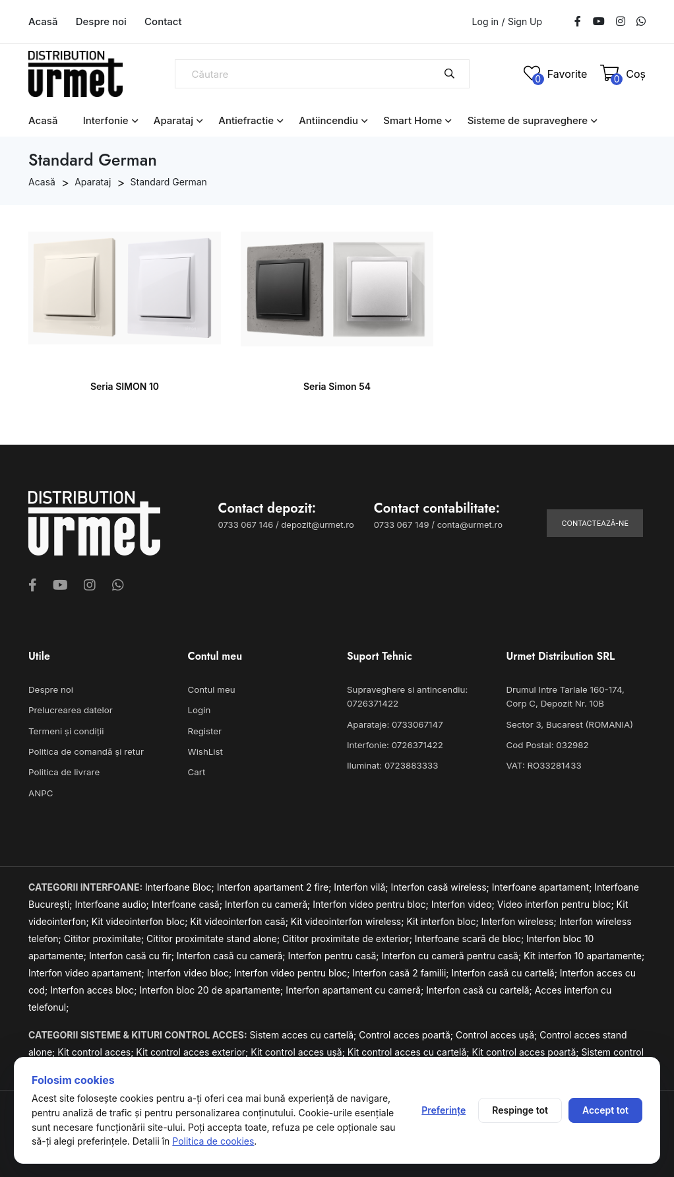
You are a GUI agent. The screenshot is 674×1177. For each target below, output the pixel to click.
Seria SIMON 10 (124, 386)
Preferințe (443, 1110)
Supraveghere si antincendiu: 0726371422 (406, 696)
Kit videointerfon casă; (240, 919)
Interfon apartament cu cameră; (356, 988)
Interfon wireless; (520, 919)
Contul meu (211, 689)
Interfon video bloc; (190, 970)
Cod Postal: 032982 (546, 744)
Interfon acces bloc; (94, 988)
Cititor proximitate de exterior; (348, 936)
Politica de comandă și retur (84, 751)
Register (204, 730)
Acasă (42, 21)
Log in (485, 21)
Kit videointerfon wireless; (349, 919)
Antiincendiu (328, 120)
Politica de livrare (63, 770)
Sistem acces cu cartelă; (304, 1032)
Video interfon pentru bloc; (557, 902)
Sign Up (525, 21)
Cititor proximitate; (105, 936)
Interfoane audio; (113, 902)
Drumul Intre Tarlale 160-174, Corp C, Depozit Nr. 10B (575, 696)
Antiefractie (246, 120)
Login (199, 710)
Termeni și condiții (65, 730)
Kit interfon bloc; (443, 919)
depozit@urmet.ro (317, 524)
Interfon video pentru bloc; (372, 902)
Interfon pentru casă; (334, 953)
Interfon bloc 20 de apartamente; (213, 988)
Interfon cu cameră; (269, 902)
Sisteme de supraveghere (528, 120)
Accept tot (605, 1110)
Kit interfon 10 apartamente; (584, 953)
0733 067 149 (401, 524)
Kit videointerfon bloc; (141, 919)
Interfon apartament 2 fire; (275, 885)
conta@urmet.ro (470, 524)
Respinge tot (520, 1110)
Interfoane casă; (188, 902)
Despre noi (101, 21)
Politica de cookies (213, 1141)
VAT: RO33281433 (543, 764)
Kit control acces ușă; (299, 1050)
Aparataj (173, 120)
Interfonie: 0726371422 (394, 744)
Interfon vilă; (362, 885)
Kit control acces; (96, 1050)
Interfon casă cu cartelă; (505, 970)
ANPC (40, 791)
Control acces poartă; (407, 1032)
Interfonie (106, 120)
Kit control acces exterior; (193, 1050)
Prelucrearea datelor (69, 710)
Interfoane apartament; (543, 885)
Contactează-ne (594, 523)
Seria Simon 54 (337, 386)
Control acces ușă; (497, 1032)
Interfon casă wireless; (441, 885)
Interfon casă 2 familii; (401, 970)
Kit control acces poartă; (526, 1050)
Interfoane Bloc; (181, 885)
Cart (196, 770)
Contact (163, 21)
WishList (205, 751)
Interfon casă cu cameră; (232, 953)
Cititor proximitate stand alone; (214, 936)
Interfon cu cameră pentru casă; (452, 953)
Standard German (169, 181)
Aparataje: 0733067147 (394, 723)
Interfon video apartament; (87, 970)
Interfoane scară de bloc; (470, 936)
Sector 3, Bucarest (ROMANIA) (568, 723)
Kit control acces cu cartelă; (410, 1050)
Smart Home (412, 120)
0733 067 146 (246, 524)
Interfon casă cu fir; (133, 953)
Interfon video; (464, 902)
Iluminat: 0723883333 (391, 764)
